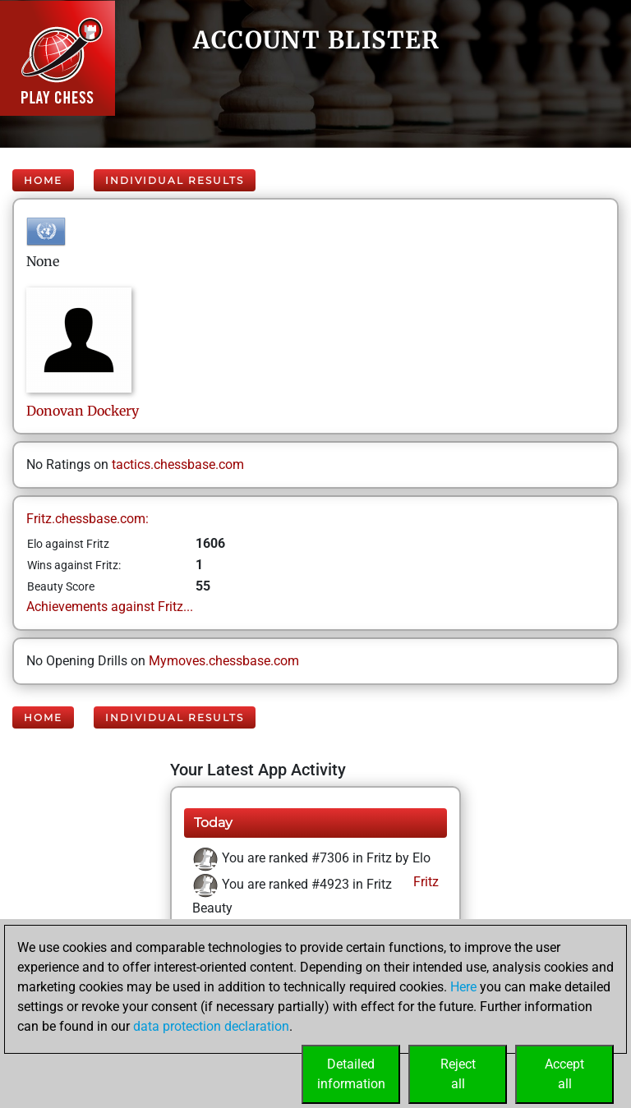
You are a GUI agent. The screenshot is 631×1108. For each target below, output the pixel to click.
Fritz (424, 882)
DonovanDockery (82, 410)
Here (463, 987)
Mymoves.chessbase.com (224, 661)
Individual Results (174, 180)
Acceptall (564, 1074)
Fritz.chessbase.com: (87, 518)
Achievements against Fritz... (109, 606)
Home (43, 180)
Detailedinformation (351, 1074)
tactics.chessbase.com (178, 464)
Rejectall (458, 1074)
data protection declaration (211, 1026)
